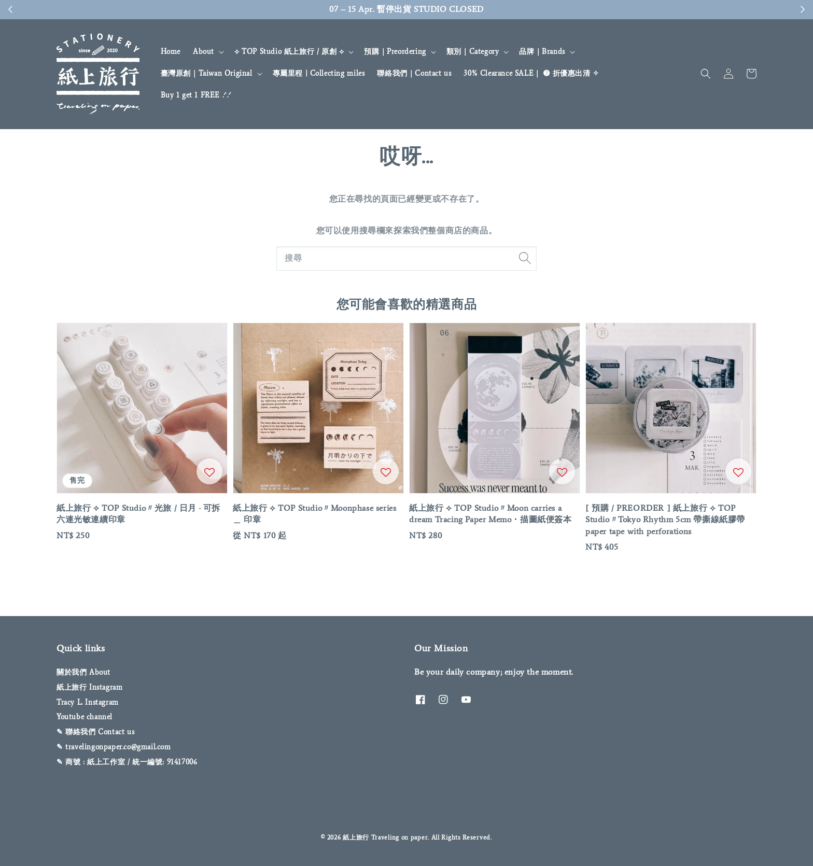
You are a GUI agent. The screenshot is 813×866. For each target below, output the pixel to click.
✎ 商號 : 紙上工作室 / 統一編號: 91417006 (127, 762)
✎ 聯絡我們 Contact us (95, 732)
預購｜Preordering (395, 51)
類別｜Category (472, 51)
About (203, 51)
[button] (705, 73)
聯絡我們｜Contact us (414, 73)
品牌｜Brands (542, 51)
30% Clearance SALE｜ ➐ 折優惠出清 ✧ (531, 73)
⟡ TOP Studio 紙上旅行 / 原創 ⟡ (289, 51)
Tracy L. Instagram (88, 702)
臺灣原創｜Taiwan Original (207, 73)
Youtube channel (85, 717)
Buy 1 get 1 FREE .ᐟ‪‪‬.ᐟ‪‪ (196, 95)
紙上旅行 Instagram (89, 687)
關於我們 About (83, 672)
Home (170, 51)
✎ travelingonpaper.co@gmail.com (114, 747)
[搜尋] (524, 258)
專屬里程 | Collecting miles (319, 73)
